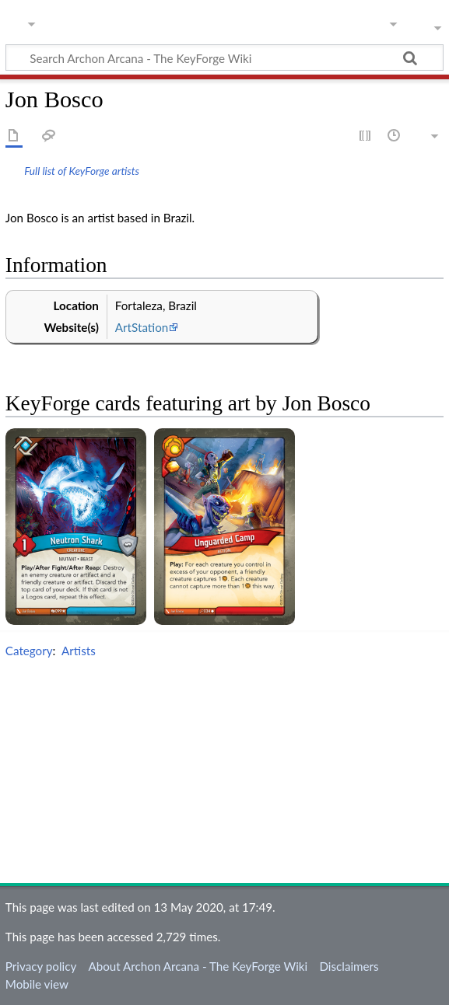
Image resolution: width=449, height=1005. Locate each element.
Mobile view (36, 984)
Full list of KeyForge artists (81, 170)
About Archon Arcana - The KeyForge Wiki (197, 966)
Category (29, 651)
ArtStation (141, 327)
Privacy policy (40, 966)
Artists (78, 651)
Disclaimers (348, 966)
